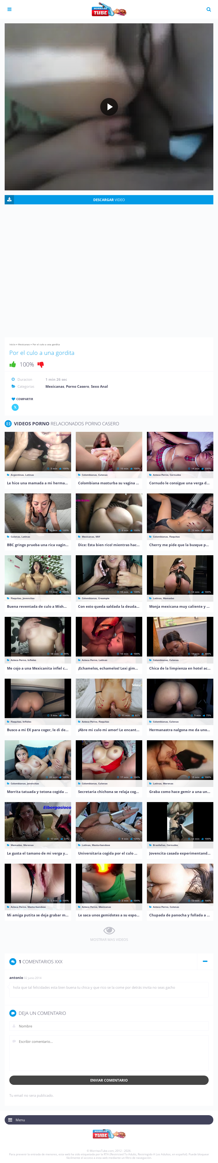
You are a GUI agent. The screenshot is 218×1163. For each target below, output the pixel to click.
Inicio (12, 344)
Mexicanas (24, 344)
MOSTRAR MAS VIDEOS (109, 939)
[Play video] (109, 107)
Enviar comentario (109, 1080)
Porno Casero (77, 386)
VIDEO (109, 199)
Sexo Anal (99, 386)
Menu (20, 1120)
